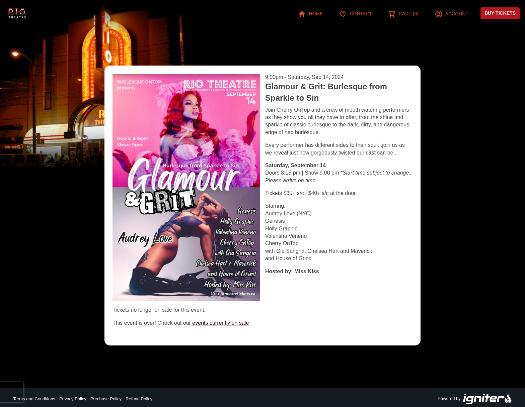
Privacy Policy (72, 398)
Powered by (475, 399)
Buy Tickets (500, 13)
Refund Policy (139, 398)
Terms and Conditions (34, 398)
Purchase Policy (106, 398)
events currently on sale (220, 323)
